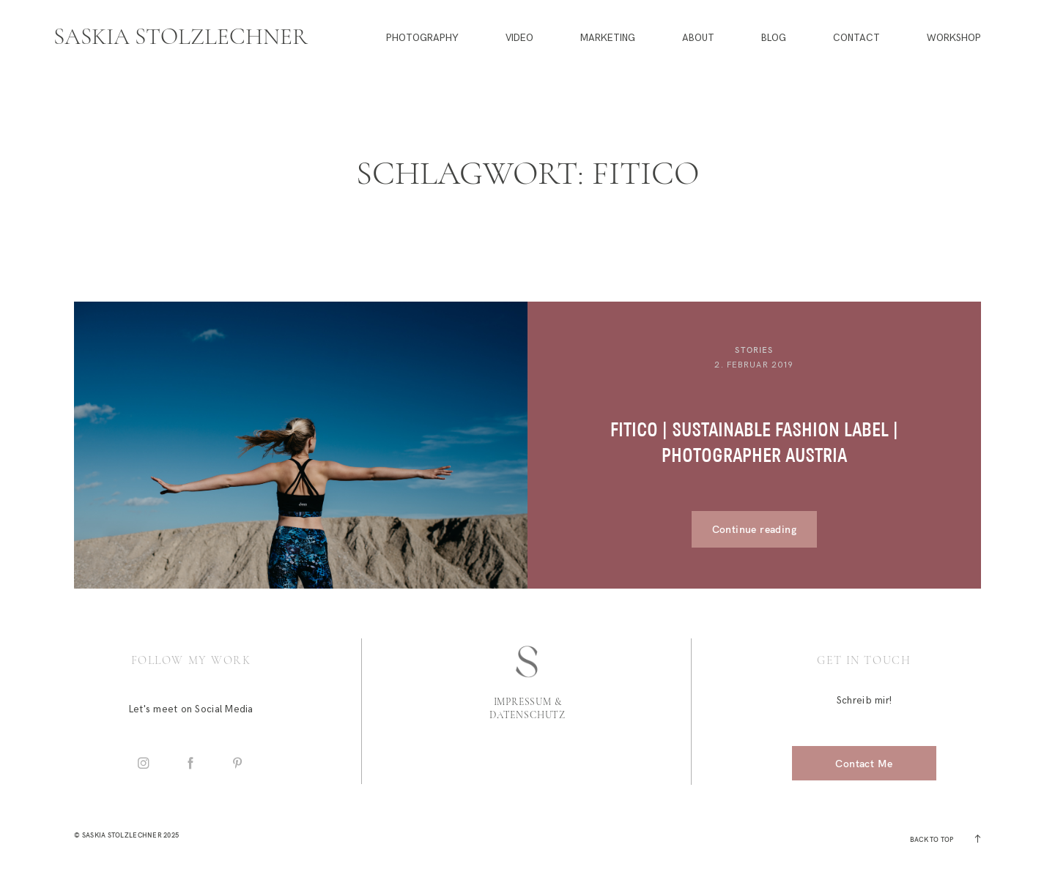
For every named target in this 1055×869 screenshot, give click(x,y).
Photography (422, 38)
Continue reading (754, 529)
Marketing (607, 38)
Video (519, 38)
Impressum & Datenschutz (527, 708)
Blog (773, 38)
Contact (856, 38)
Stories (754, 350)
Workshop (954, 38)
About (698, 38)
